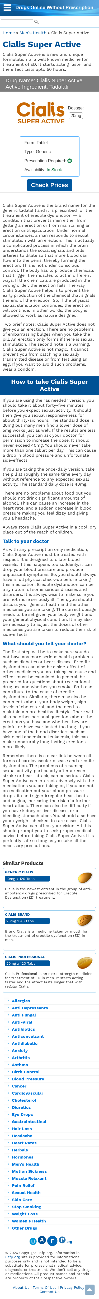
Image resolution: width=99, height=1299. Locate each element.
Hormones (23, 1157)
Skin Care (22, 1199)
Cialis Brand (17, 914)
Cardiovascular (27, 1093)
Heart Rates (24, 1142)
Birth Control (26, 1071)
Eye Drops (22, 1114)
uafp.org (12, 1257)
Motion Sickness (29, 1171)
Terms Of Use (44, 1287)
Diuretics (21, 1107)
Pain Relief (23, 1185)
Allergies (21, 1000)
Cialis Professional (25, 957)
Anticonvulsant (28, 1036)
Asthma (20, 1064)
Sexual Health (26, 1192)
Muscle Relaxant (29, 1178)
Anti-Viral (22, 1022)
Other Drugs (24, 1228)
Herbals (20, 1149)
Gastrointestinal (29, 1121)
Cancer (19, 1086)
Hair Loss (22, 1128)
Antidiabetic (24, 1043)
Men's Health (25, 1164)
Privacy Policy (72, 1287)
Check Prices (49, 185)
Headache (22, 1135)
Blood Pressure (28, 1078)
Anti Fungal (24, 1015)
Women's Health (29, 1221)
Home (9, 32)
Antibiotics (23, 1029)
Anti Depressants (30, 1007)
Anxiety (20, 1050)
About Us (21, 1287)
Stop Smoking (26, 1206)
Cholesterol (24, 1100)
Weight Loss (25, 1213)
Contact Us (49, 1292)
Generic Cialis (19, 872)
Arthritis (21, 1057)
